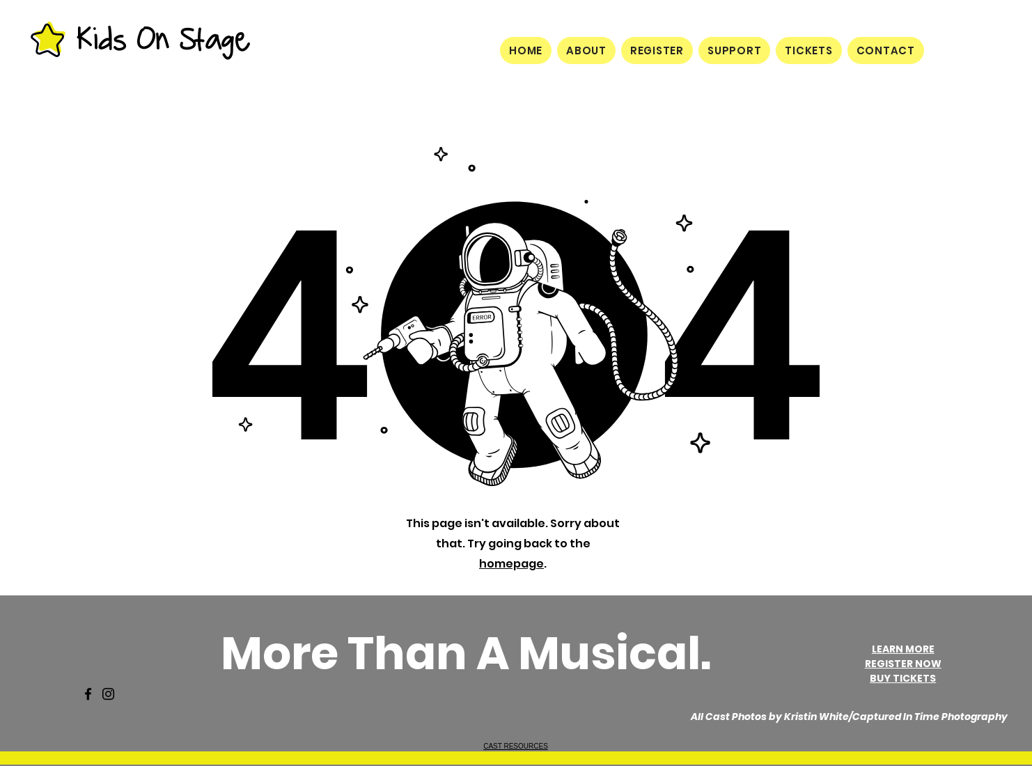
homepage (511, 564)
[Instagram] (108, 694)
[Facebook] (88, 694)
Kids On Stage (162, 39)
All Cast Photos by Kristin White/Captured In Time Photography (849, 717)
